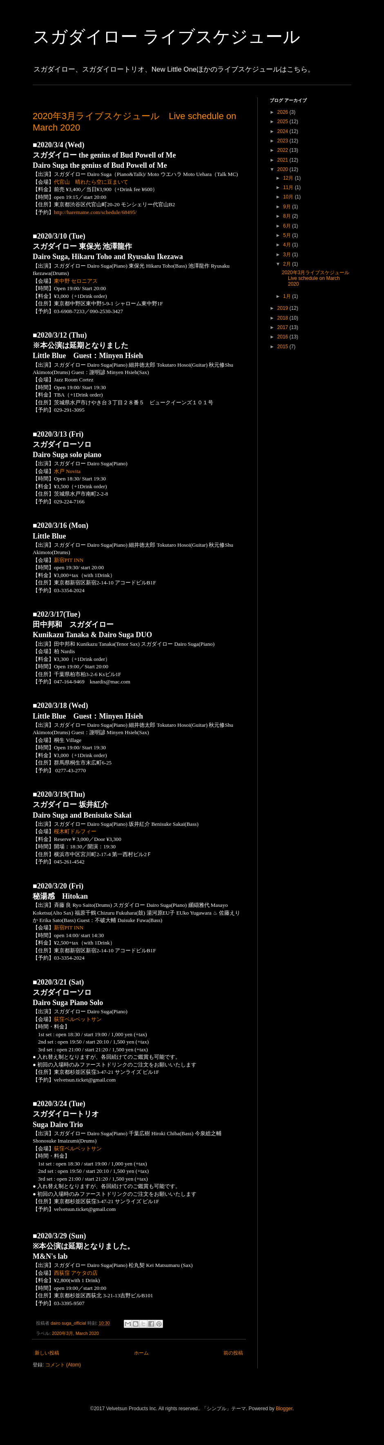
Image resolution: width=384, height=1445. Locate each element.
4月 (287, 245)
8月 (287, 216)
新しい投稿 (47, 1353)
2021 (283, 160)
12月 (289, 178)
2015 (283, 346)
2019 (283, 308)
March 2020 (87, 1333)
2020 (283, 169)
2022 (283, 150)
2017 (283, 327)
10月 (289, 197)
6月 (287, 226)
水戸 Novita (67, 471)
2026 (283, 112)
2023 (283, 141)
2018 (283, 318)
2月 (287, 264)
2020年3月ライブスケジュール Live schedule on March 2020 (318, 278)
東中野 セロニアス (76, 281)
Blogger (284, 1408)
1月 (287, 296)
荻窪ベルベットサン (78, 1019)
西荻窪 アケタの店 (76, 1273)
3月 (287, 254)
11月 (289, 187)
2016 (283, 337)
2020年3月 (62, 1333)
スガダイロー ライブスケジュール (166, 36)
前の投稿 (233, 1353)
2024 (283, 131)
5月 (287, 235)
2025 (283, 121)
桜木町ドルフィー (75, 831)
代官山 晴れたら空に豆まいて (91, 182)
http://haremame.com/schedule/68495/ (95, 212)
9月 (287, 207)
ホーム (141, 1353)
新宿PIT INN (68, 560)
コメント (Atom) (63, 1365)
